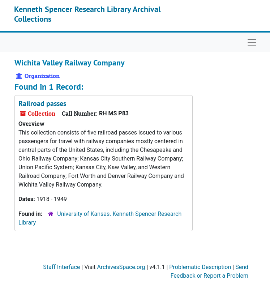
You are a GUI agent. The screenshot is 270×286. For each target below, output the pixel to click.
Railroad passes (42, 103)
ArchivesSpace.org (121, 267)
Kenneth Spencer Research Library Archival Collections (87, 14)
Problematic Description (200, 267)
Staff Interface (61, 267)
